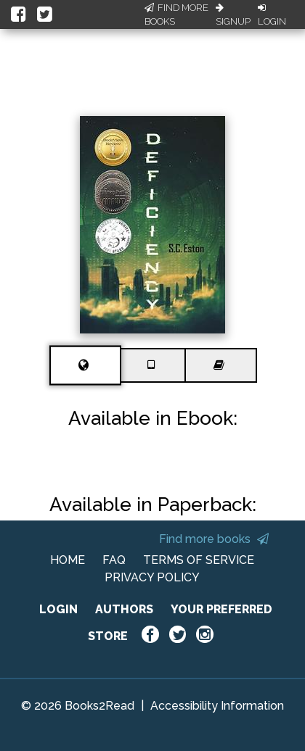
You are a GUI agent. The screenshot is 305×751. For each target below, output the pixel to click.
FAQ (114, 560)
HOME (67, 560)
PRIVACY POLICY (152, 577)
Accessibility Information (217, 706)
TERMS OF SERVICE (198, 560)
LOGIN (58, 609)
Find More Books (176, 15)
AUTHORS (124, 609)
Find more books (214, 539)
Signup (233, 15)
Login (272, 15)
